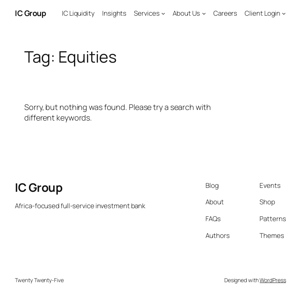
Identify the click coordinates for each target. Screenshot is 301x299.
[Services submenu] (163, 13)
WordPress (273, 280)
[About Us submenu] (204, 13)
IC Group (30, 13)
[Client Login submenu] (284, 13)
